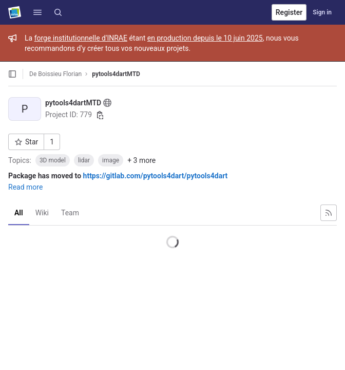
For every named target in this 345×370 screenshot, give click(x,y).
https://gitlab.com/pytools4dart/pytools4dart (155, 176)
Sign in (322, 12)
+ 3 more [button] (141, 160)
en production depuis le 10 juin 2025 (205, 38)
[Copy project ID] (100, 115)
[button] (37, 12)
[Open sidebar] (12, 74)
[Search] (58, 12)
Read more (25, 187)
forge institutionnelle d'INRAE (80, 38)
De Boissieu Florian (55, 74)
